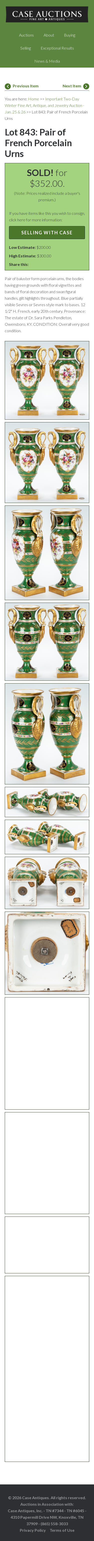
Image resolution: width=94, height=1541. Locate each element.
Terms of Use (62, 1530)
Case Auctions (47, 15)
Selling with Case (47, 232)
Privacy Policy (33, 1530)
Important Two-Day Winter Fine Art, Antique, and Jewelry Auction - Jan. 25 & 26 (44, 105)
